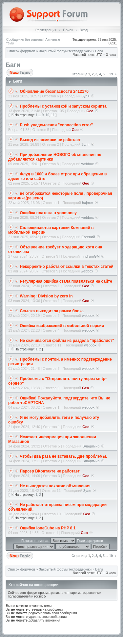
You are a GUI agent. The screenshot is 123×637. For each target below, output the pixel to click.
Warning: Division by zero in (46, 296)
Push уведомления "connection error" (56, 125)
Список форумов (21, 51)
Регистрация (45, 30)
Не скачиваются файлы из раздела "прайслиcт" (67, 340)
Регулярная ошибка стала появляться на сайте (66, 281)
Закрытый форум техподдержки (65, 51)
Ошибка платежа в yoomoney (48, 213)
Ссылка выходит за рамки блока (52, 311)
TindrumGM (90, 256)
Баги (99, 51)
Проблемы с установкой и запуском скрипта (63, 106)
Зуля (85, 96)
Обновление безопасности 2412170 (54, 91)
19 (111, 74)
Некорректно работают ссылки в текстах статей (66, 266)
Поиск (68, 30)
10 (47, 115)
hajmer (87, 203)
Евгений (88, 237)
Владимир (90, 446)
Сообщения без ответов (24, 39)
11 (53, 115)
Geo (89, 111)
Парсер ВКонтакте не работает (50, 471)
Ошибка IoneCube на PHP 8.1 (48, 528)
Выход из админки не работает (50, 140)
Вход (83, 30)
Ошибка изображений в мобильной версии (62, 325)
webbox (87, 164)
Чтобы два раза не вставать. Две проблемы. (63, 456)
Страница (79, 74)
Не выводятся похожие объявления (55, 486)
